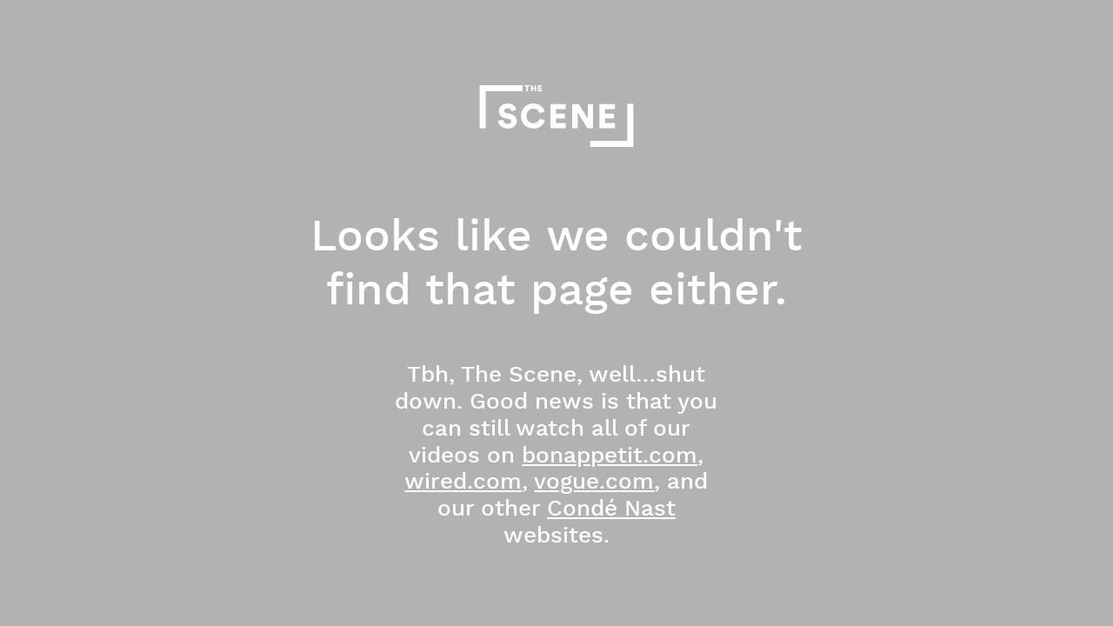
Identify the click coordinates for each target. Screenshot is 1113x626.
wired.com (463, 482)
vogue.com (594, 482)
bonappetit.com (609, 456)
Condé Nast (611, 509)
